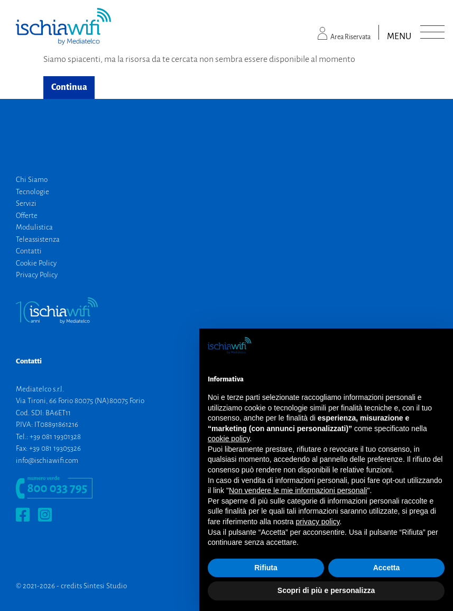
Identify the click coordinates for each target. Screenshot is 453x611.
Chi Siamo (32, 180)
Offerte (27, 216)
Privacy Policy (37, 275)
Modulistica (34, 227)
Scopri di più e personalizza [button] (326, 590)
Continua (69, 87)
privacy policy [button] (318, 521)
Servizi (26, 203)
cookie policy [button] (228, 438)
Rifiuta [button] (266, 567)
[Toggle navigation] (432, 32)
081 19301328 (61, 437)
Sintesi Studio (105, 586)
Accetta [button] (386, 567)
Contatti (29, 251)
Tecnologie (32, 192)
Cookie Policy (36, 263)
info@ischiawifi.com (47, 460)
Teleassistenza (38, 239)
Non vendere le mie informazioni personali (298, 490)
